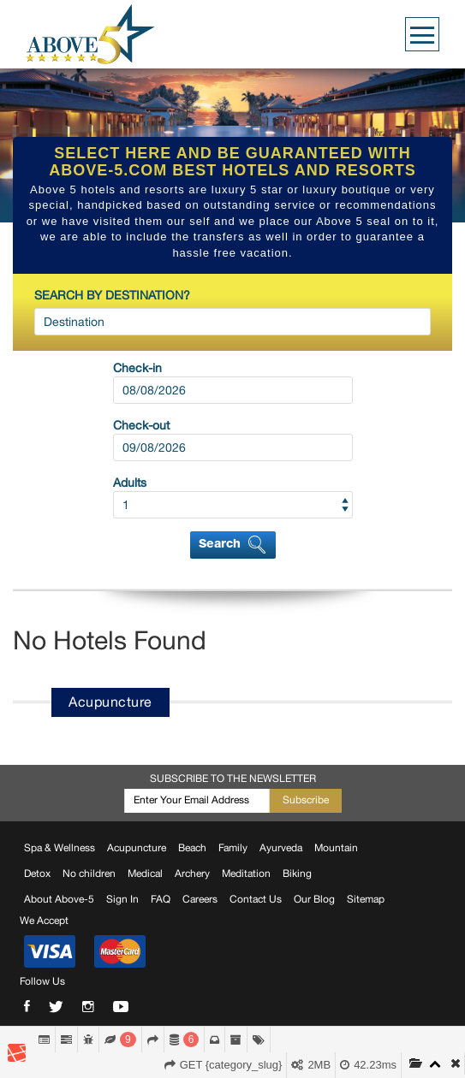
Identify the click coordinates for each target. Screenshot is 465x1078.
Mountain (336, 848)
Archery (192, 874)
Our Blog (314, 899)
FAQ (160, 899)
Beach (192, 848)
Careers (200, 899)
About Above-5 (59, 899)
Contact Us (256, 899)
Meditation (246, 874)
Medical (145, 874)
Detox (37, 874)
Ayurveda (280, 848)
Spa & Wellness (59, 848)
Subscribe (306, 800)
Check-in (137, 368)
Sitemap (366, 899)
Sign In (122, 899)
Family (232, 848)
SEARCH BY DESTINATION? (112, 295)
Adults (129, 482)
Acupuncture (136, 848)
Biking (297, 874)
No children (89, 874)
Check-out (141, 425)
